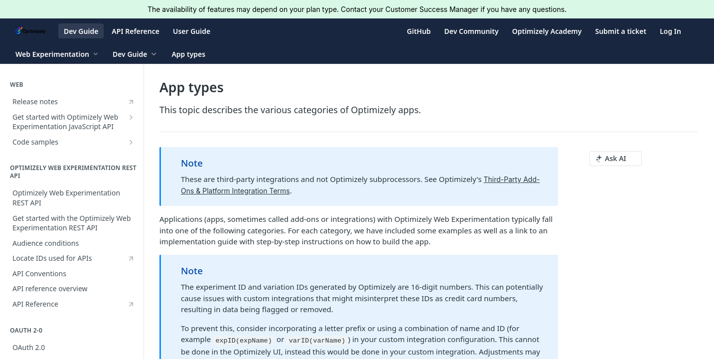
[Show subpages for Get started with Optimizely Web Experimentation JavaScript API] (131, 117)
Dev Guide (81, 31)
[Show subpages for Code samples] (131, 142)
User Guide (191, 31)
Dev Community (471, 31)
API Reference (135, 31)
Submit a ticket (620, 31)
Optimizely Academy (547, 31)
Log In (670, 31)
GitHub (419, 31)
